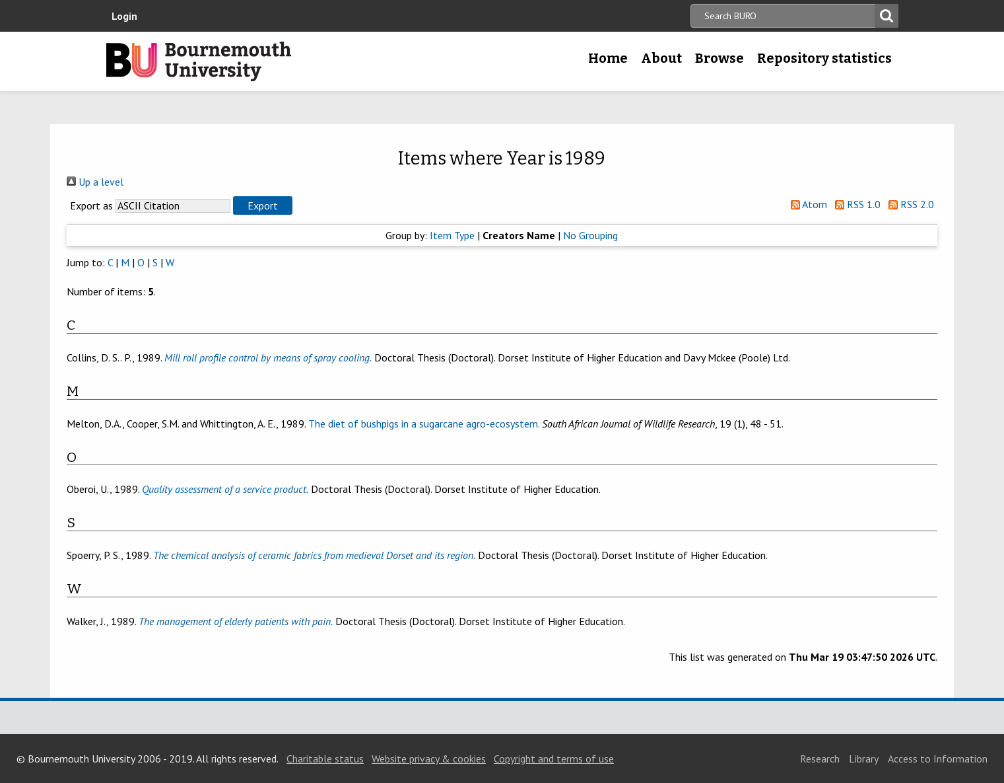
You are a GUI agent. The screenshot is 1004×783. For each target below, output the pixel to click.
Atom (806, 204)
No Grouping (590, 235)
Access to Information (937, 758)
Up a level (95, 181)
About (661, 58)
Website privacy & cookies (429, 758)
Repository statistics (824, 58)
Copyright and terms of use (554, 758)
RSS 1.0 (855, 204)
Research (820, 758)
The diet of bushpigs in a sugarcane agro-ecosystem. (423, 423)
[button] (262, 205)
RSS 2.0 (908, 204)
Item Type (452, 235)
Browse (719, 58)
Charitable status (325, 758)
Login (124, 15)
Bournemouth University (198, 61)
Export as (91, 205)
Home (608, 58)
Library (864, 758)
